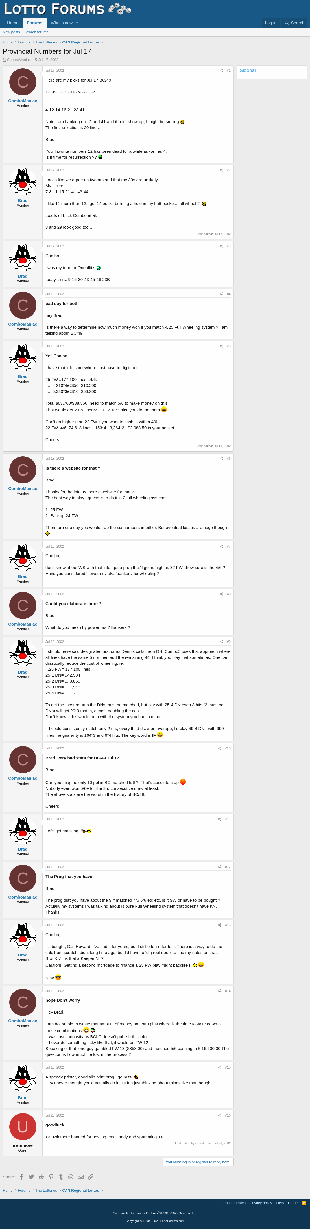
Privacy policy (261, 1203)
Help (280, 1203)
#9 (229, 642)
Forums (34, 22)
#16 (228, 1115)
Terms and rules (233, 1203)
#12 (228, 867)
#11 (228, 819)
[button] (77, 23)
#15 (228, 1067)
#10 (228, 748)
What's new (62, 22)
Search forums (37, 32)
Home (12, 22)
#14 (228, 991)
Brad (22, 200)
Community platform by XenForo (155, 1213)
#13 (228, 925)
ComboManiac (19, 60)
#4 (229, 294)
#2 (229, 170)
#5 (229, 346)
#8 (229, 594)
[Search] (294, 23)
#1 (229, 71)
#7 (229, 546)
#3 (229, 246)
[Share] (221, 70)
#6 (229, 459)
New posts (11, 32)
